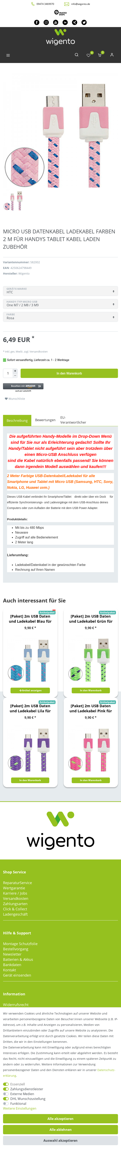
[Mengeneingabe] (8, 373)
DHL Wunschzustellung (27, 1098)
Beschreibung (17, 420)
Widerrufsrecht (15, 1004)
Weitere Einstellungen (19, 1108)
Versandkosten (38, 351)
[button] (48, 387)
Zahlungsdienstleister (26, 1089)
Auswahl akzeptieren (60, 1140)
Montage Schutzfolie (20, 943)
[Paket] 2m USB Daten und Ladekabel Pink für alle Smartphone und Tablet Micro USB (90, 708)
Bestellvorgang (15, 948)
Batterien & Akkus (18, 959)
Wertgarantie (14, 888)
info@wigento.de (80, 4)
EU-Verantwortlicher (73, 420)
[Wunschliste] (88, 56)
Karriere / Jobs (15, 893)
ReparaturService (17, 882)
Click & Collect (15, 909)
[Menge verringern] (15, 376)
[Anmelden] (112, 56)
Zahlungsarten (15, 903)
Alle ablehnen (60, 1129)
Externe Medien (22, 1094)
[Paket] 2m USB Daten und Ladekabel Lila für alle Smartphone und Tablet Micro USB (30, 708)
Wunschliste (15, 399)
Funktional (18, 1103)
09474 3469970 (45, 4)
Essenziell (17, 1084)
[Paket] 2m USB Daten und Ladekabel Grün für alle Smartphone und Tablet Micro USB (91, 619)
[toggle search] (77, 56)
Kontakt (9, 969)
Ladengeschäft (15, 914)
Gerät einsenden (17, 975)
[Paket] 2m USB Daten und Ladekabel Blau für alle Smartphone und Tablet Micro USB (30, 619)
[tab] (17, 420)
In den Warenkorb (69, 373)
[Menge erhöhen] (15, 371)
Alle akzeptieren (60, 1118)
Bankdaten (12, 964)
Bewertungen (45, 420)
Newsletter (12, 954)
